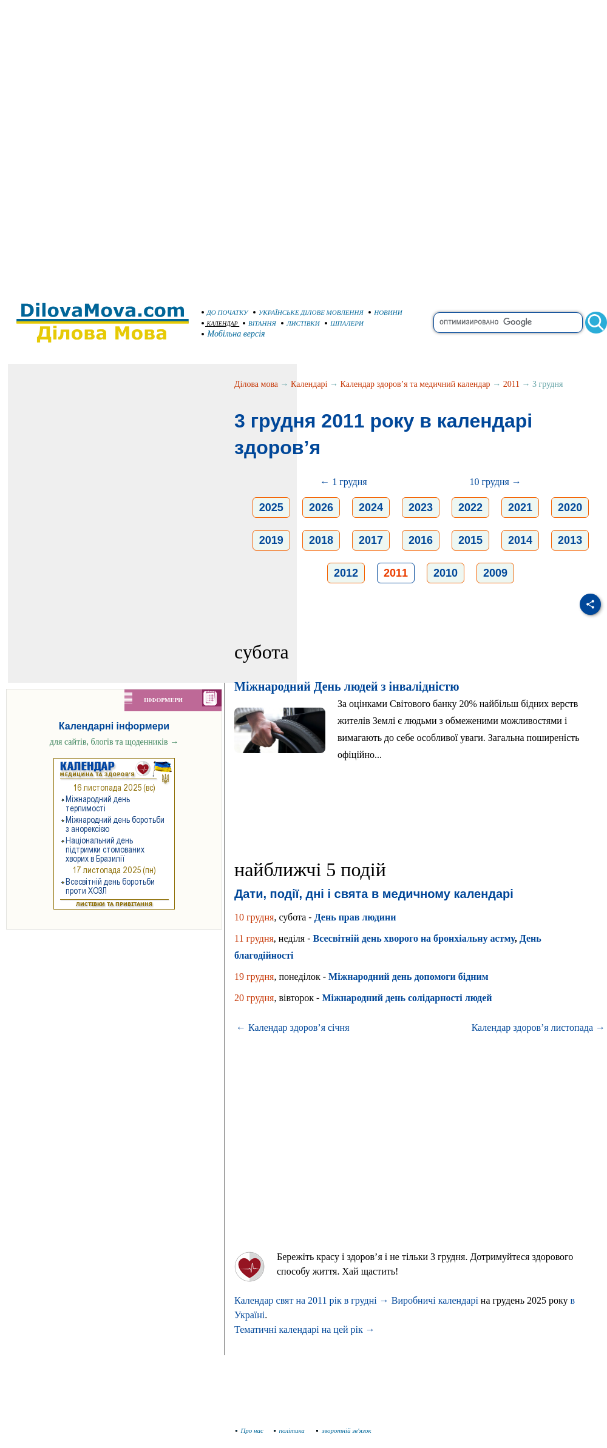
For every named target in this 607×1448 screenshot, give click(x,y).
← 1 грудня (343, 482)
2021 (520, 507)
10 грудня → (495, 482)
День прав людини (355, 917)
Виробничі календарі (435, 1300)
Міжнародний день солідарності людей (407, 998)
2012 (346, 573)
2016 (421, 540)
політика (290, 1430)
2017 (371, 540)
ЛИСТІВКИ (300, 323)
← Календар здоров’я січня (293, 1027)
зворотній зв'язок (344, 1430)
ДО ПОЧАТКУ (224, 312)
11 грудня (254, 938)
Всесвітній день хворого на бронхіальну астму (414, 938)
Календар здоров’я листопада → (538, 1027)
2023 (421, 507)
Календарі (309, 384)
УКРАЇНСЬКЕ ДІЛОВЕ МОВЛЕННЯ (308, 312)
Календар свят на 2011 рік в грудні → (311, 1300)
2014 (520, 540)
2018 (321, 540)
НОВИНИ (385, 312)
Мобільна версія (233, 333)
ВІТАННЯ (259, 323)
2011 (511, 384)
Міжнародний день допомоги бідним (408, 976)
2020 (570, 507)
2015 (470, 540)
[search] (508, 322)
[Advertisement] (145, 145)
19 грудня (254, 976)
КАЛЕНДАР (219, 323)
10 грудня (254, 917)
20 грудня (254, 998)
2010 (445, 573)
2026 (321, 507)
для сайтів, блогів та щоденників (114, 741)
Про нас (249, 1430)
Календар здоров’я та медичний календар (415, 384)
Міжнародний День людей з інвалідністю (346, 686)
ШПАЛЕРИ (344, 323)
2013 (570, 540)
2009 (495, 573)
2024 (371, 507)
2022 (470, 507)
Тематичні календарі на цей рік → (304, 1329)
